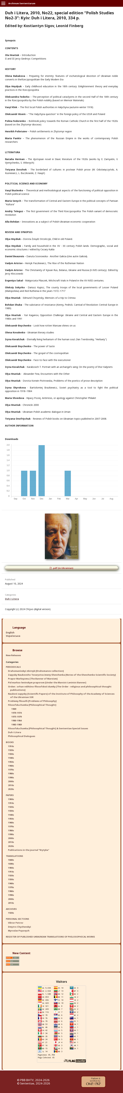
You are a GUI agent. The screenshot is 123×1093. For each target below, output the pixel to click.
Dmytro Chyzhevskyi (19, 926)
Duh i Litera (12, 598)
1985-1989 (16, 724)
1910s (11, 746)
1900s (11, 799)
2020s (11, 789)
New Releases (13, 655)
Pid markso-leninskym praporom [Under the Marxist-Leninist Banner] (47, 682)
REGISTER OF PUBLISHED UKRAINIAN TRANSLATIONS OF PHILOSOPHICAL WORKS (50, 936)
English (10, 632)
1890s (11, 863)
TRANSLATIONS (14, 855)
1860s (11, 859)
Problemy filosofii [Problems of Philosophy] (32, 700)
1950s (11, 761)
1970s (11, 769)
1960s (11, 765)
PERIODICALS (13, 666)
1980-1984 (16, 720)
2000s (11, 781)
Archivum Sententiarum (21, 3)
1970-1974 (16, 712)
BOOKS (10, 742)
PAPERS (10, 795)
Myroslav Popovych (18, 930)
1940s (11, 757)
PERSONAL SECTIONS (17, 918)
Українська (13, 635)
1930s (11, 753)
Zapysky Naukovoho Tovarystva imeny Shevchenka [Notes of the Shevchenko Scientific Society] (62, 674)
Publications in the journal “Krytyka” (28, 849)
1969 (13, 708)
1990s (11, 777)
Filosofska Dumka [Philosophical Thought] (32, 704)
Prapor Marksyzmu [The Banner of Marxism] (33, 678)
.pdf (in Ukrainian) (62, 568)
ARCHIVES (11, 908)
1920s (11, 750)
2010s (11, 785)
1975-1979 (16, 716)
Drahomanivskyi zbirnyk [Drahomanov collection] (36, 670)
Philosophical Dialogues (21, 736)
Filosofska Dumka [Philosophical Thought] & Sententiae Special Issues (48, 728)
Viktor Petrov (15, 922)
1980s (11, 773)
